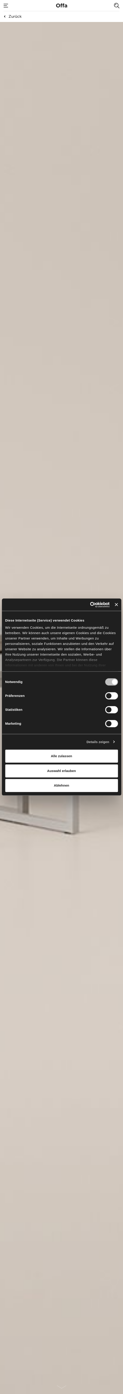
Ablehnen (61, 785)
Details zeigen (97, 742)
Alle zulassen (61, 756)
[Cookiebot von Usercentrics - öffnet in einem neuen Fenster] (90, 605)
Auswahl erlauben (61, 771)
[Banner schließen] (116, 604)
